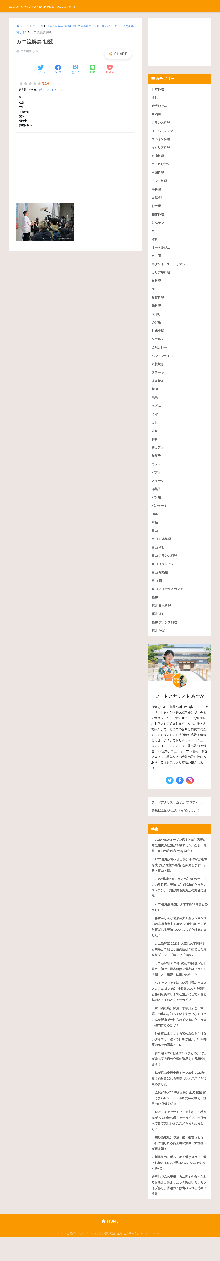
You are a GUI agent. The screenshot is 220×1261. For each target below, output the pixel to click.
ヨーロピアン (161, 166)
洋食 (155, 243)
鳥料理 (156, 285)
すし (155, 98)
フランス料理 (161, 123)
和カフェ (158, 455)
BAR (155, 524)
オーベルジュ (161, 251)
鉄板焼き (158, 370)
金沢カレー (160, 353)
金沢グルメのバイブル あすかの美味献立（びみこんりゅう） (73, 6)
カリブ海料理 (161, 276)
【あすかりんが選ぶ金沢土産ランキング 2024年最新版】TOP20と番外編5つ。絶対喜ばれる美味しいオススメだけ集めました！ (179, 942)
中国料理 (158, 174)
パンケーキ (160, 515)
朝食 (155, 447)
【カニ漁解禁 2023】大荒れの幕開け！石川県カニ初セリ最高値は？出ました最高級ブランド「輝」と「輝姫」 (179, 965)
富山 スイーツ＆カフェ (168, 600)
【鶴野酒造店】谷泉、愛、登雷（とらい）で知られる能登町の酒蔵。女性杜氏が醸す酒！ (179, 1165)
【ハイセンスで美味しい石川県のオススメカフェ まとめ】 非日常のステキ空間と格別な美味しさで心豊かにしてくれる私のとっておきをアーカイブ (179, 1008)
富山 (155, 541)
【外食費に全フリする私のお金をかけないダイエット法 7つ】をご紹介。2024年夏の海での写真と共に (179, 1058)
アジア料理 (160, 183)
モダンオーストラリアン (169, 268)
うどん (156, 413)
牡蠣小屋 (158, 336)
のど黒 (156, 328)
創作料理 (158, 217)
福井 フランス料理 (165, 634)
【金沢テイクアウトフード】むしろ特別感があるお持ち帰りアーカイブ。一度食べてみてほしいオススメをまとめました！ (179, 1141)
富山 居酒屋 (160, 583)
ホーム (25, 26)
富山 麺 (157, 592)
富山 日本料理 (162, 549)
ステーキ (158, 379)
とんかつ (158, 225)
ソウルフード (161, 345)
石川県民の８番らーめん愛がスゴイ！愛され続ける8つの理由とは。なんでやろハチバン (179, 1185)
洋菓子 (156, 498)
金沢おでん (160, 106)
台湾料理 (158, 157)
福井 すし (159, 626)
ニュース (39, 26)
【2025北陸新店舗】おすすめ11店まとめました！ (180, 922)
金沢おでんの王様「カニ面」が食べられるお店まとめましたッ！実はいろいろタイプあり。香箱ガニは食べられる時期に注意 (179, 1208)
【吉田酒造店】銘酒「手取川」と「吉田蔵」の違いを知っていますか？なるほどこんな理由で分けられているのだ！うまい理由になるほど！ (179, 1034)
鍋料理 (156, 311)
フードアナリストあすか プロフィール (180, 815)
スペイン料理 (161, 140)
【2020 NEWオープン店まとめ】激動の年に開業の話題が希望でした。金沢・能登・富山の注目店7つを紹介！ (179, 858)
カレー (156, 430)
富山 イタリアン (163, 575)
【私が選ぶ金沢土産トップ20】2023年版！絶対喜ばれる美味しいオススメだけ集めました (180, 1098)
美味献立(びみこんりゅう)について (177, 823)
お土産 (156, 208)
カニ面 (156, 259)
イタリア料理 (161, 149)
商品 (155, 532)
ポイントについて (52, 90)
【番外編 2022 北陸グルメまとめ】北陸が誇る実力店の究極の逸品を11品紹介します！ (179, 1078)
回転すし (158, 200)
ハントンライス (163, 362)
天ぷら (156, 319)
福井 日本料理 (162, 617)
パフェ (156, 481)
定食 (155, 438)
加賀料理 (158, 302)
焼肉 (155, 396)
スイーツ (158, 489)
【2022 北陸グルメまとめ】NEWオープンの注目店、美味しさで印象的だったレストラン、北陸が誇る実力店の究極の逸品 (179, 901)
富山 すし (159, 558)
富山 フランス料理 (165, 566)
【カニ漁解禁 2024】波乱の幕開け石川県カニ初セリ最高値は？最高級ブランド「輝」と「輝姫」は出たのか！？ (179, 985)
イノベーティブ (163, 132)
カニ (155, 234)
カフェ (156, 473)
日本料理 (158, 89)
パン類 (156, 506)
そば (155, 421)
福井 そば (159, 643)
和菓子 (156, 464)
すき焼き (158, 387)
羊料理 (156, 191)
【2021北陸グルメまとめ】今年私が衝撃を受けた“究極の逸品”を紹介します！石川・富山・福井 (179, 878)
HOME (110, 1244)
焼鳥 (155, 404)
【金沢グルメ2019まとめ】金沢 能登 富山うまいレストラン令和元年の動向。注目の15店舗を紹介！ (178, 1118)
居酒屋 (156, 115)
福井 (155, 609)
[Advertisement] (75, 163)
